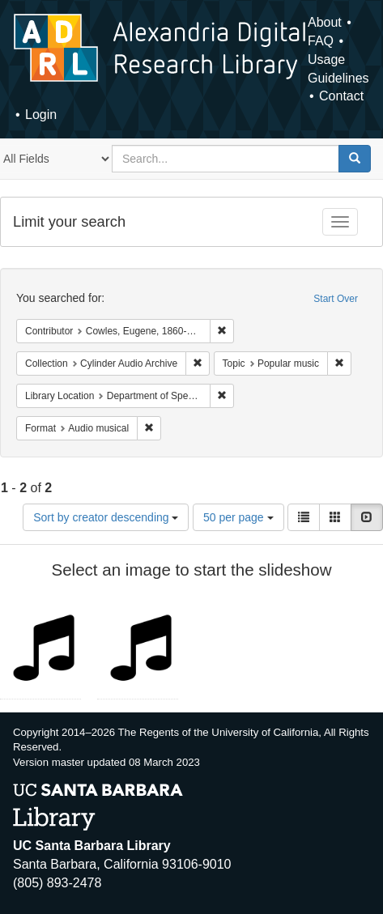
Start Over (335, 298)
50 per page (238, 517)
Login (41, 114)
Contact (341, 96)
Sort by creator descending (105, 517)
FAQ (321, 41)
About (325, 22)
